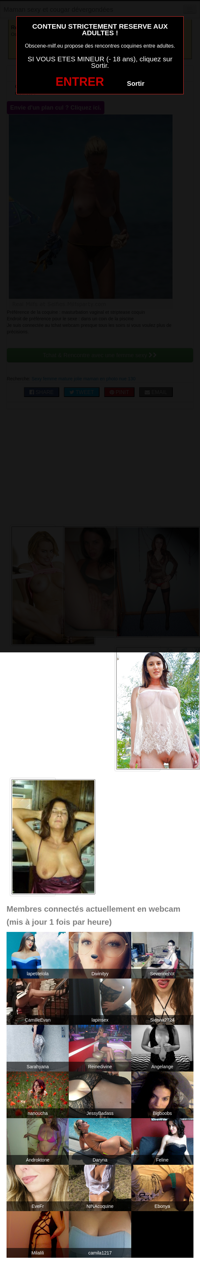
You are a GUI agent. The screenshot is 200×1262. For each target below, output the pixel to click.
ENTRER (80, 81)
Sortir (135, 83)
